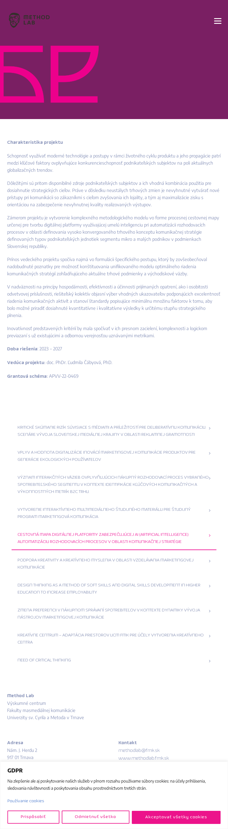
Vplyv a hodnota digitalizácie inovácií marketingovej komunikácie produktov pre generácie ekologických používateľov (107, 456)
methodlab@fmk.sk (139, 751)
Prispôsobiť (33, 817)
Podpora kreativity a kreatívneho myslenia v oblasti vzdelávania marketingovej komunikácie (106, 563)
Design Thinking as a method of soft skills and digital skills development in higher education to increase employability (109, 588)
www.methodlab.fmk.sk (143, 758)
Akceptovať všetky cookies (176, 817)
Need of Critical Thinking (44, 660)
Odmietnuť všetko (95, 817)
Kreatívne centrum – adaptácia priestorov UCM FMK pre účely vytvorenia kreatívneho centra (111, 638)
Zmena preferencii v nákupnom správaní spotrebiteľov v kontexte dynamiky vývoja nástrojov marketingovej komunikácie (109, 613)
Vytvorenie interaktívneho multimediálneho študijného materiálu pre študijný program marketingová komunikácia (104, 513)
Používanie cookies (25, 801)
